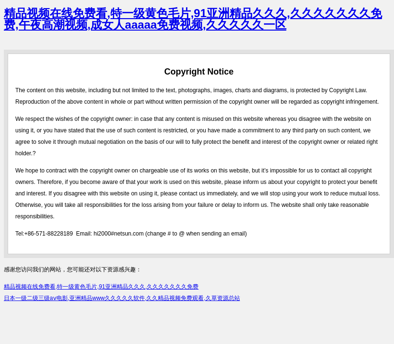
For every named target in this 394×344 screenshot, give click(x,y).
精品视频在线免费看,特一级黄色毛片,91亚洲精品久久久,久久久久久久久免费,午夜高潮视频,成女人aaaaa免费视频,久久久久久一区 (193, 19)
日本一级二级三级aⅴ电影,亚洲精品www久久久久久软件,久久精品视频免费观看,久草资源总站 (122, 298)
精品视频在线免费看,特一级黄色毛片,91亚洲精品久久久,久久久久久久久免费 (101, 286)
